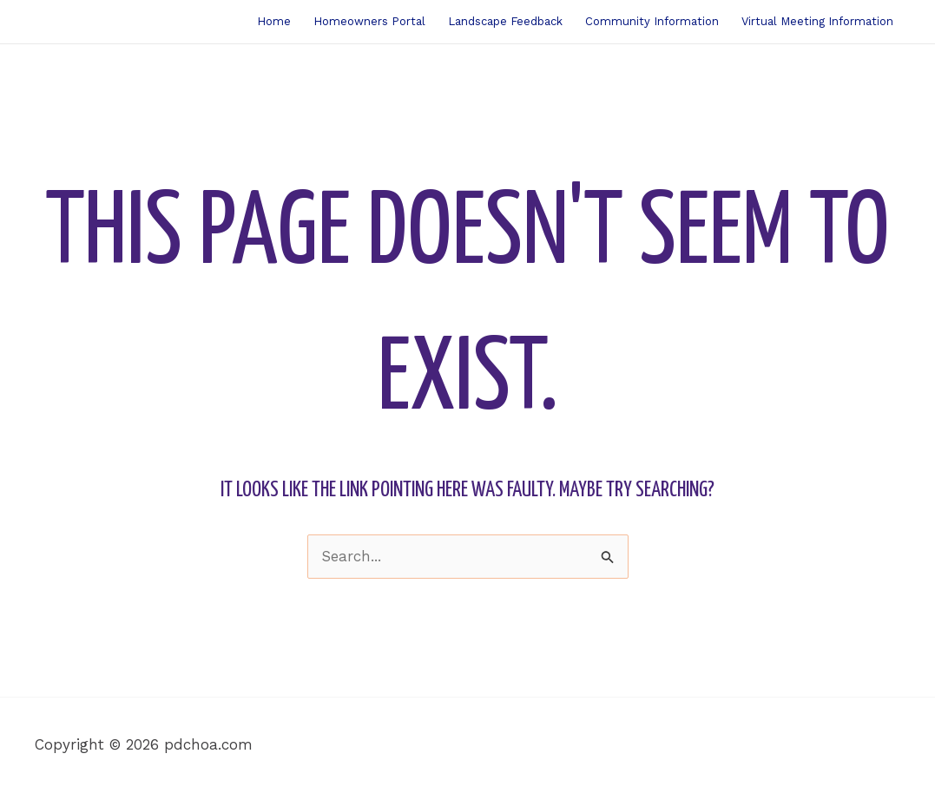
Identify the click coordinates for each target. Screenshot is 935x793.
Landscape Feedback (505, 21)
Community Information (652, 21)
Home (274, 21)
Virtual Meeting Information (817, 21)
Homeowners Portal (369, 21)
